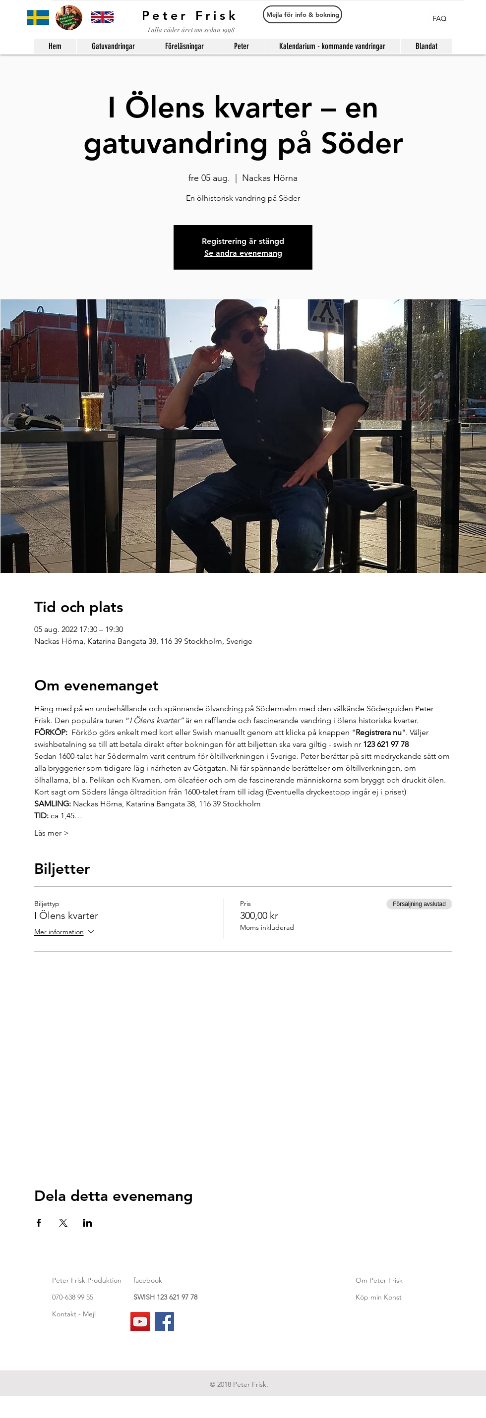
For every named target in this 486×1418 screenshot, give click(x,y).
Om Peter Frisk (379, 1280)
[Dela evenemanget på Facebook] (39, 1223)
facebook (147, 1280)
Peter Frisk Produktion (87, 1280)
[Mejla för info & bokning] (302, 14)
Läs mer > (51, 833)
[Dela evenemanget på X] (63, 1223)
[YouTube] (140, 1321)
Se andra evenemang (243, 253)
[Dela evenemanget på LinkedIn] (87, 1223)
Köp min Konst (379, 1297)
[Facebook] (164, 1321)
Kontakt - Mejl (74, 1313)
